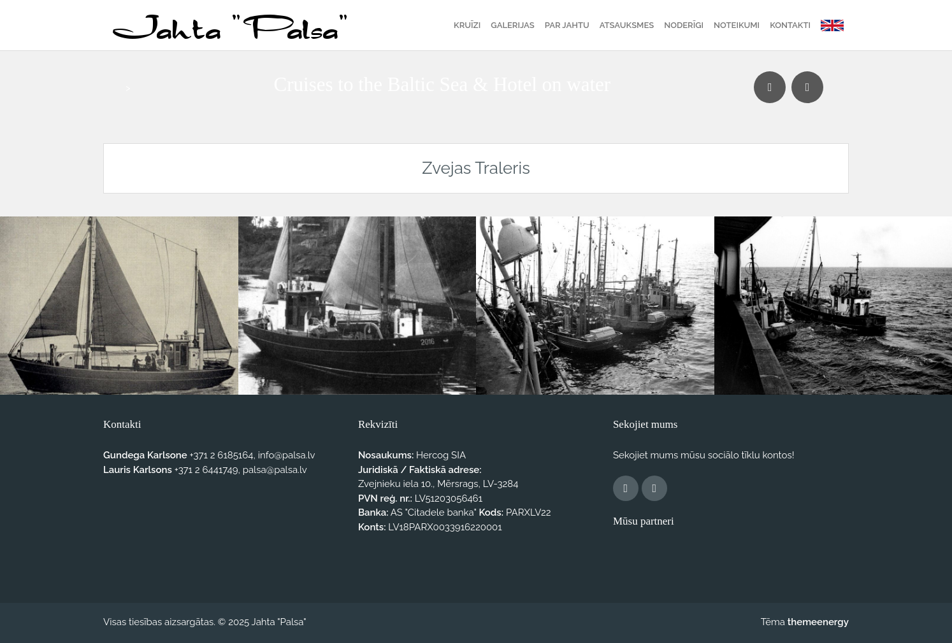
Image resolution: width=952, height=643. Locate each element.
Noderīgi (683, 25)
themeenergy (818, 622)
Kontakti (790, 25)
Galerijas (512, 25)
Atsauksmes (627, 25)
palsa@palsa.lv (275, 470)
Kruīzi (467, 25)
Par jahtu (567, 25)
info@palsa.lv (286, 455)
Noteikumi (737, 25)
